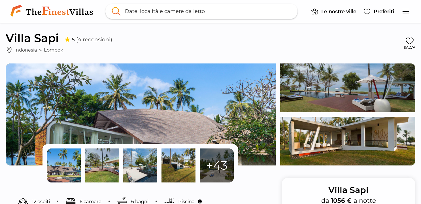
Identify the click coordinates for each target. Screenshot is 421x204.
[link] (52, 11)
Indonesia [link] (25, 50)
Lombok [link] (53, 50)
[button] (333, 11)
